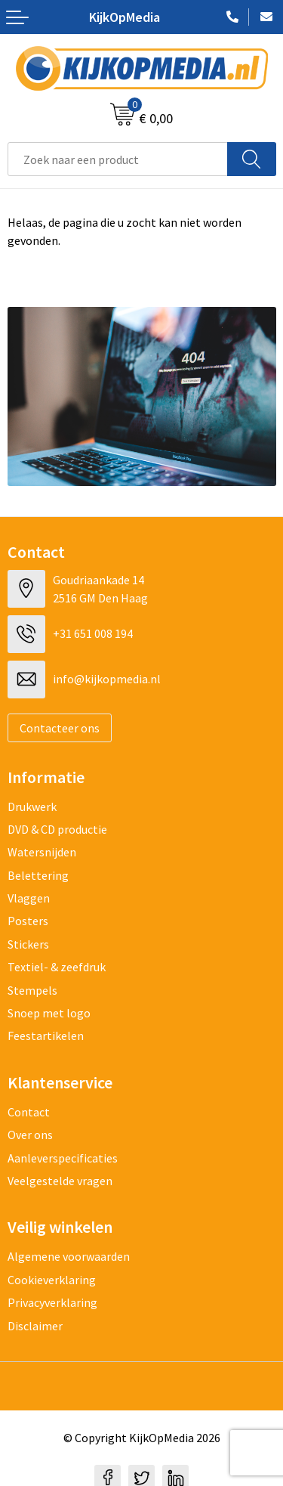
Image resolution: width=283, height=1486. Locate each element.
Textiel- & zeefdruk (57, 966)
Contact (29, 1111)
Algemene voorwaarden (69, 1256)
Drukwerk (32, 806)
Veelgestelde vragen (60, 1180)
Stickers (28, 944)
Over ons (30, 1134)
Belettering (38, 875)
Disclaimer (35, 1325)
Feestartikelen (46, 1035)
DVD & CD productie (57, 829)
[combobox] (118, 159)
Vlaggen (29, 898)
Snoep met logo (49, 1012)
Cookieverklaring (52, 1279)
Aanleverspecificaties (63, 1158)
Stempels (32, 990)
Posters (28, 920)
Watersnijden (42, 851)
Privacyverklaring (52, 1302)
